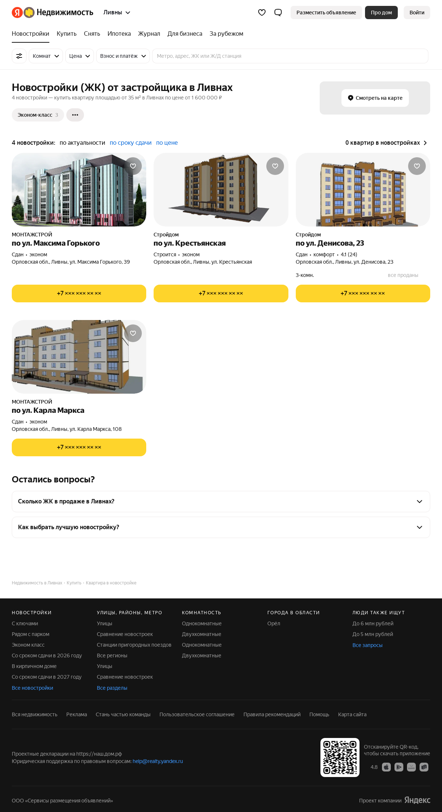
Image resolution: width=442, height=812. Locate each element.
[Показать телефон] (79, 293)
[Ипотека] (119, 34)
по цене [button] (167, 142)
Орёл (273, 623)
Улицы (104, 623)
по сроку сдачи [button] (131, 142)
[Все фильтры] (19, 56)
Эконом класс (28, 645)
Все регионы (112, 655)
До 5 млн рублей (372, 634)
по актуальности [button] (82, 142)
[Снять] (92, 34)
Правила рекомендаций (272, 714)
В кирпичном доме (34, 666)
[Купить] (66, 34)
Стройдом (166, 235)
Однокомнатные (202, 623)
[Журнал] (149, 34)
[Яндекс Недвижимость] (58, 12)
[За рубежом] (224, 34)
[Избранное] (262, 12)
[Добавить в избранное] (133, 166)
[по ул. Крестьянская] (221, 189)
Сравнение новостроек (125, 634)
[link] (417, 12)
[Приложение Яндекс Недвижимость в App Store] (386, 767)
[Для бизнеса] (185, 34)
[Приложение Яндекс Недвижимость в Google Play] (398, 767)
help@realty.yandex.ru (158, 761)
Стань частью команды (123, 714)
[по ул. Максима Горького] (79, 189)
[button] (278, 12)
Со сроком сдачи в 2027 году (47, 677)
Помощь (319, 714)
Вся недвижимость (34, 714)
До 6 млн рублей (372, 623)
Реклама (76, 714)
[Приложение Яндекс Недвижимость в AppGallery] (411, 767)
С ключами (25, 623)
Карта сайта (352, 714)
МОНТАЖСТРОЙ (32, 235)
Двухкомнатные (201, 634)
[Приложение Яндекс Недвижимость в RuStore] (424, 767)
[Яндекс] (17, 12)
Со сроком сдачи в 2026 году (47, 655)
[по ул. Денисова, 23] (363, 189)
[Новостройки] (32, 34)
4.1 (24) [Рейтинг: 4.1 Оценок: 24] (349, 254)
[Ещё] (75, 115)
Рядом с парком (30, 634)
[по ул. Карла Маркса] (79, 357)
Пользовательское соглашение (197, 714)
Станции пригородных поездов (134, 645)
